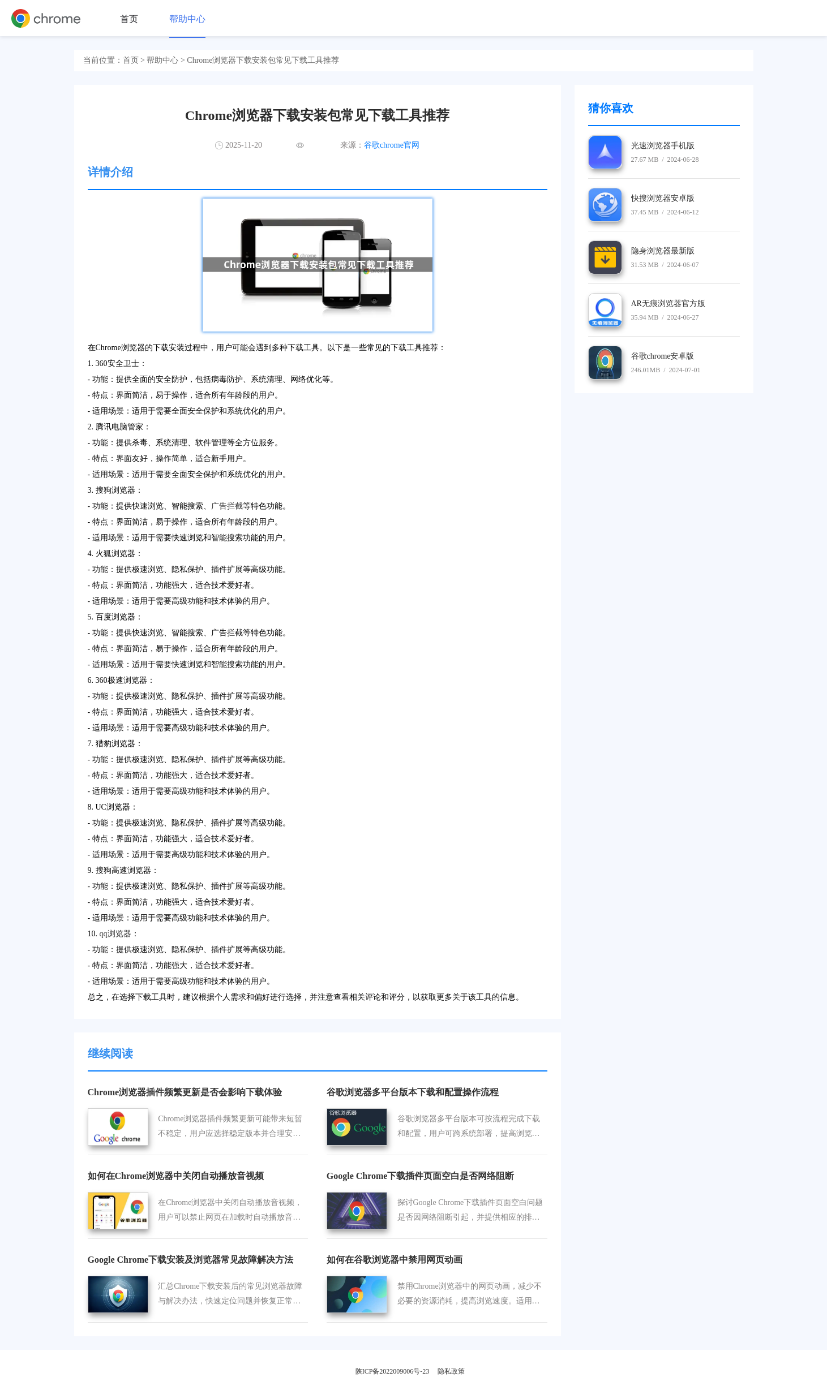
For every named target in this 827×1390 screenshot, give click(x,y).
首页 (129, 19)
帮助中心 (187, 19)
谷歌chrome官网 (391, 145)
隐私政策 (451, 1371)
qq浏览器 (115, 933)
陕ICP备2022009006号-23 (392, 1371)
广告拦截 (227, 506)
